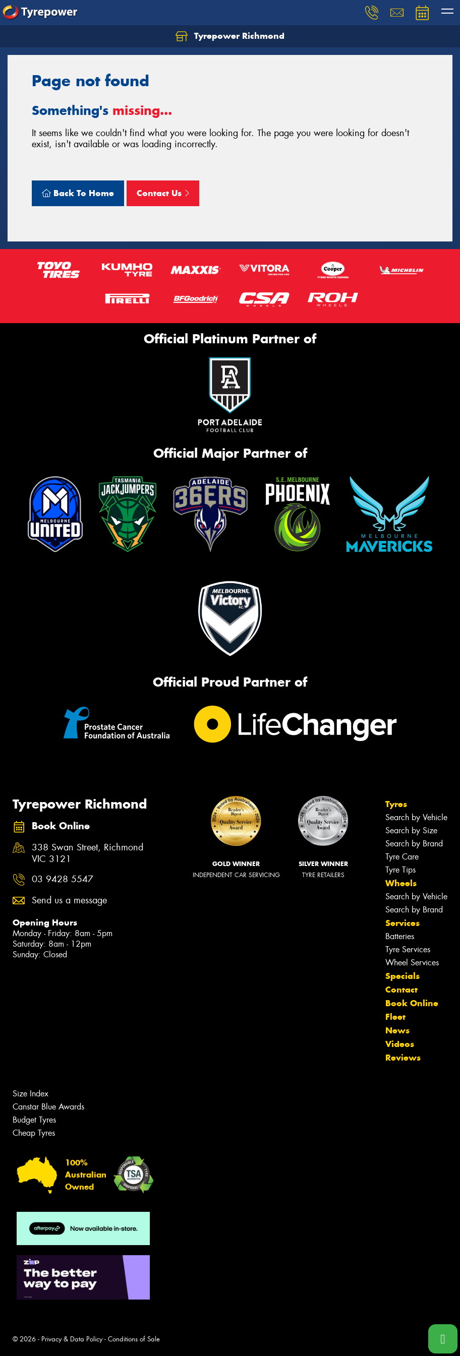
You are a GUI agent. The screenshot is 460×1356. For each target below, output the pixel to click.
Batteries (399, 936)
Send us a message (69, 900)
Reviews (403, 1057)
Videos (399, 1044)
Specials (402, 975)
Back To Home (78, 193)
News (397, 1030)
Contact (401, 989)
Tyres (396, 804)
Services (402, 923)
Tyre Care (402, 856)
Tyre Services (407, 949)
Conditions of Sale (134, 1339)
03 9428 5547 (62, 879)
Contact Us (163, 193)
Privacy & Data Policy (71, 1339)
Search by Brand (414, 843)
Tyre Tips (400, 870)
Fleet (395, 1016)
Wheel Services (412, 962)
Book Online (411, 1003)
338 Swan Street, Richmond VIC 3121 (87, 853)
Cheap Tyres (34, 1133)
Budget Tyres (34, 1120)
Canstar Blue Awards (48, 1106)
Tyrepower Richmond (230, 36)
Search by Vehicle (416, 817)
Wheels (401, 883)
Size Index (30, 1093)
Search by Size (411, 830)
